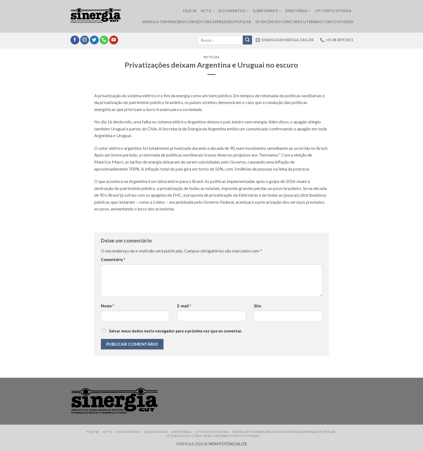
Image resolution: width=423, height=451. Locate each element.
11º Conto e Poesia (333, 11)
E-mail (184, 306)
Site (257, 306)
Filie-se (190, 11)
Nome (107, 306)
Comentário (113, 259)
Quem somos (267, 10)
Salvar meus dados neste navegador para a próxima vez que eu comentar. (175, 331)
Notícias (211, 57)
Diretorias (298, 10)
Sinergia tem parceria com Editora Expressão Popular (196, 22)
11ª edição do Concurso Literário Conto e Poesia (304, 22)
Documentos (234, 10)
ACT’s (208, 10)
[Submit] (247, 40)
